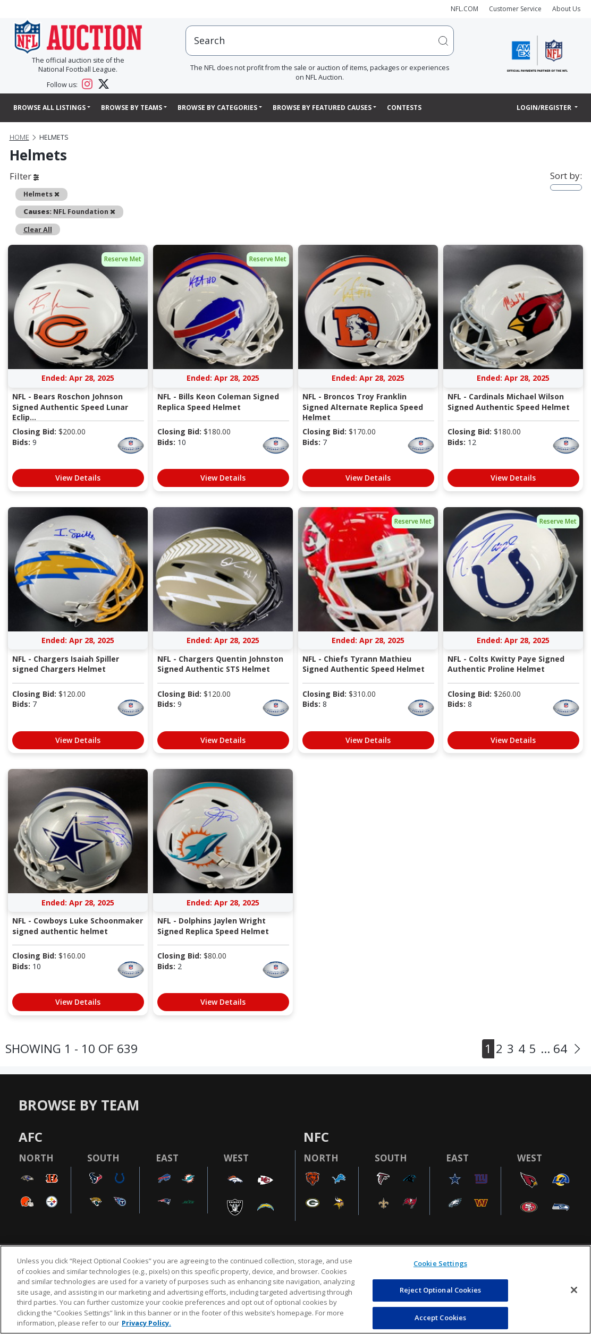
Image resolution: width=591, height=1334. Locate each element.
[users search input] (319, 40)
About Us (566, 8)
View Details (77, 478)
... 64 (554, 1048)
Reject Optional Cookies (440, 1290)
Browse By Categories (217, 107)
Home (19, 137)
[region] (295, 1289)
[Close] (574, 1290)
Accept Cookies (441, 1317)
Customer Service (515, 8)
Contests (404, 107)
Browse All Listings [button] (49, 107)
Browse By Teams (131, 107)
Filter (24, 176)
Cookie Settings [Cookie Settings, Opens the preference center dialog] (440, 1263)
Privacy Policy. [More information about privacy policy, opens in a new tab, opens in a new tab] (146, 1323)
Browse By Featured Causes (322, 107)
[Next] (577, 1048)
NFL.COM (464, 8)
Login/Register (545, 107)
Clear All (37, 229)
